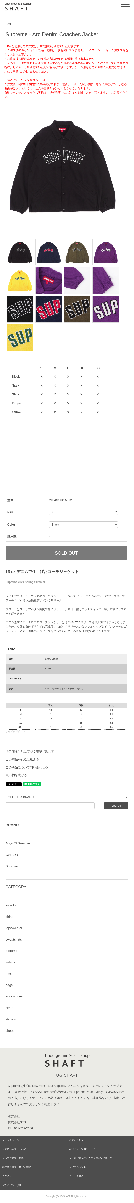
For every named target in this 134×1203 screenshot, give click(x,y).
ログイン (7, 1176)
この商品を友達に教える (22, 759)
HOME (9, 23)
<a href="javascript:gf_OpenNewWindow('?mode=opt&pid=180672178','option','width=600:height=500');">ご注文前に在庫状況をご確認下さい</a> (63, 418)
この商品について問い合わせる (27, 767)
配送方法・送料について (82, 1149)
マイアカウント (77, 1167)
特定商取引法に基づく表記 (16, 1167)
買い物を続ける (16, 775)
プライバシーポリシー (14, 1185)
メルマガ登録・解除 (13, 1158)
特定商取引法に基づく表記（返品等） (31, 751)
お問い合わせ (76, 1140)
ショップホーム (10, 1140)
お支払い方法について (14, 1149)
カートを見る (76, 1176)
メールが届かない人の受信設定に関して (90, 1158)
